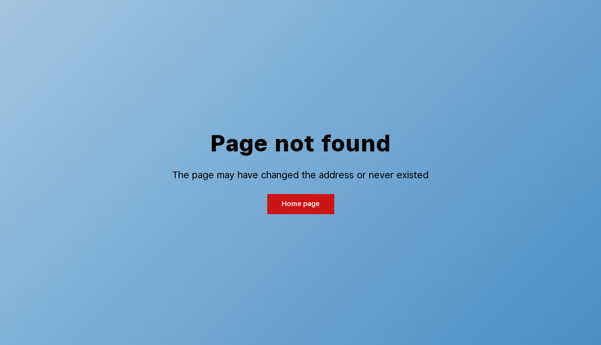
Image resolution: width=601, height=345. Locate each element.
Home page (300, 203)
